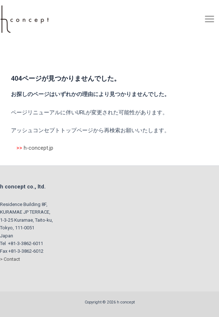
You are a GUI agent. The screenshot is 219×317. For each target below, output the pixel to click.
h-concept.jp (38, 148)
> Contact (10, 259)
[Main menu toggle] (209, 18)
